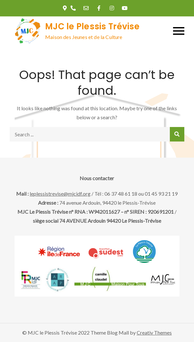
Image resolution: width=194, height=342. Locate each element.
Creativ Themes (154, 332)
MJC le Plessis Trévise (92, 26)
